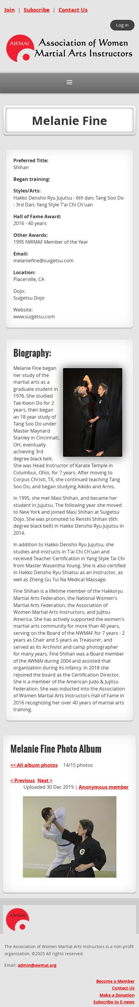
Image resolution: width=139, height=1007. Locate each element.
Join (9, 10)
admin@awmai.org (37, 965)
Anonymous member (104, 787)
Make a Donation (117, 995)
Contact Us (73, 10)
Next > (45, 780)
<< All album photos (34, 765)
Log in (122, 25)
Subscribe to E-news (114, 1002)
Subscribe (37, 10)
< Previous (22, 780)
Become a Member (115, 981)
